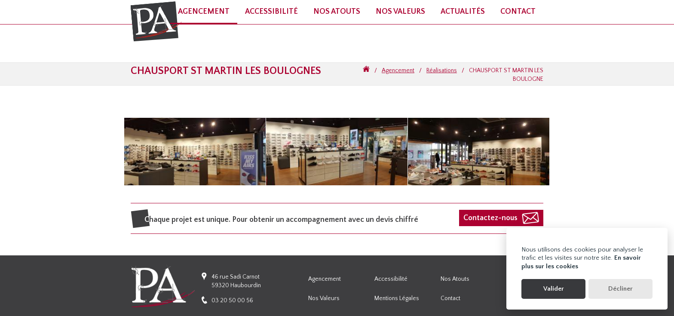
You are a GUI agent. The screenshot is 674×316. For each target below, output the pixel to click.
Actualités (463, 11)
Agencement (398, 70)
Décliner (620, 288)
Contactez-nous (490, 218)
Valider (553, 288)
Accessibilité (390, 279)
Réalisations (441, 70)
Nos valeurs (400, 11)
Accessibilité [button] (271, 11)
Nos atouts (336, 11)
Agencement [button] (204, 11)
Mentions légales (396, 298)
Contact (518, 11)
